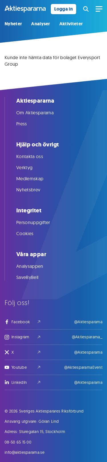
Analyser (40, 24)
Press (27, 124)
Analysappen (35, 266)
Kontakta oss (35, 156)
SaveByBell (33, 277)
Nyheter (13, 24)
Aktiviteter (71, 24)
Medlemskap (35, 178)
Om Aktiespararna (40, 112)
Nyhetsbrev (34, 189)
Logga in (63, 9)
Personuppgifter (39, 222)
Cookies (30, 233)
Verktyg (30, 167)
